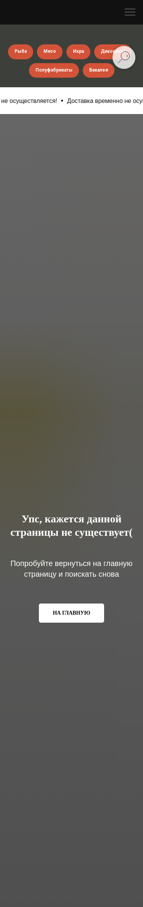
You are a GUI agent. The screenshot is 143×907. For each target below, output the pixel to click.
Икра (78, 51)
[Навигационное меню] (130, 12)
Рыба (20, 51)
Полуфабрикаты (53, 70)
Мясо (49, 51)
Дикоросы (113, 51)
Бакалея (98, 70)
